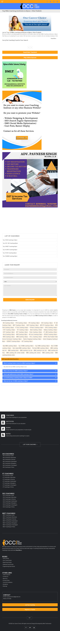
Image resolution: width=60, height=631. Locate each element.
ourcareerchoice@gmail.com (13, 596)
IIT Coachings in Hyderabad (9, 481)
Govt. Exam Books (7, 560)
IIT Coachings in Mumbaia (9, 477)
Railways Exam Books (8, 564)
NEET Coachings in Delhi (9, 515)
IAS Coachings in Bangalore (9, 463)
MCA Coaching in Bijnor (9, 336)
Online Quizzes (6, 574)
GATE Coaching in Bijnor (32, 325)
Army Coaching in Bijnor (9, 334)
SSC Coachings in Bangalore (10, 503)
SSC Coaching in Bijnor (47, 323)
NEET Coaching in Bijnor (19, 325)
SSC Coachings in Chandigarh (10, 505)
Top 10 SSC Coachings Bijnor (10, 253)
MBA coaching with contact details (15, 352)
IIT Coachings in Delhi (8, 475)
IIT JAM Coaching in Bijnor (50, 332)
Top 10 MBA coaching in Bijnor (26, 345)
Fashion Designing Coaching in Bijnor (32, 339)
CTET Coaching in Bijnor (9, 329)
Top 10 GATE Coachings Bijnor (10, 249)
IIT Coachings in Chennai (9, 479)
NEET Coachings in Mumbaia (10, 517)
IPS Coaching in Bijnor (34, 323)
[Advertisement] (30, 220)
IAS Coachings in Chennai (9, 459)
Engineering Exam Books (9, 566)
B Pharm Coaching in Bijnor (36, 327)
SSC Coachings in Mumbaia (9, 497)
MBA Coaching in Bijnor (22, 336)
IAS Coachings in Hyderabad (10, 461)
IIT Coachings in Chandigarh (9, 485)
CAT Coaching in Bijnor (9, 332)
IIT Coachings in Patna (8, 487)
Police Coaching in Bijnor (36, 332)
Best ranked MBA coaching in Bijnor (22, 348)
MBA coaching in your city (40, 350)
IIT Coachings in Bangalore (9, 483)
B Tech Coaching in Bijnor (22, 327)
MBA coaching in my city (26, 350)
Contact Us (5, 576)
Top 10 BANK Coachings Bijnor (10, 256)
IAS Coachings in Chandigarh (10, 465)
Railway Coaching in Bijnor (50, 329)
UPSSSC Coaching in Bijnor (50, 334)
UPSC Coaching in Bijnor (51, 327)
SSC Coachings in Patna (9, 507)
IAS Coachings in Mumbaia (9, 457)
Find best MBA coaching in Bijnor (40, 348)
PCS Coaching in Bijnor (21, 323)
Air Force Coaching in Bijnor (35, 334)
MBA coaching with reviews (33, 352)
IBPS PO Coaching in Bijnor (47, 325)
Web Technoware (47, 623)
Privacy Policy (6, 580)
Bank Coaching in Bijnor (36, 329)
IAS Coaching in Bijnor (8, 323)
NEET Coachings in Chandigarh (10, 524)
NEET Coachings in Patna (9, 526)
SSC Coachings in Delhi (8, 495)
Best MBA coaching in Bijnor (10, 345)
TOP (29, 617)
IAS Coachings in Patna (8, 467)
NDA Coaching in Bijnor (21, 334)
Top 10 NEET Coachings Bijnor (10, 246)
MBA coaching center (47, 352)
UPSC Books (6, 558)
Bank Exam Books (7, 562)
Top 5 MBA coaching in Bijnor (42, 345)
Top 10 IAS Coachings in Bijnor (10, 240)
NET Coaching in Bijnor (22, 332)
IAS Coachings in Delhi (8, 455)
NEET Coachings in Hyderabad (10, 521)
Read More (53, 38)
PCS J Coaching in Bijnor (36, 336)
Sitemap (5, 586)
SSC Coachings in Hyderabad (10, 501)
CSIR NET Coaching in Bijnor (13, 341)
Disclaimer (5, 584)
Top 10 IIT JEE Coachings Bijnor (10, 243)
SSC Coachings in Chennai (9, 499)
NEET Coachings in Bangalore (10, 523)
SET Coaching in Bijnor (27, 341)
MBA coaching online (13, 350)
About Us (5, 578)
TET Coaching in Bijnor (22, 329)
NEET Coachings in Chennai (9, 519)
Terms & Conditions (7, 582)
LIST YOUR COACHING (30, 444)
